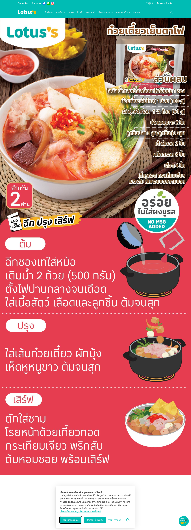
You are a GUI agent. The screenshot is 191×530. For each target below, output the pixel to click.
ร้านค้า (80, 12)
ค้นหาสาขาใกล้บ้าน (165, 3)
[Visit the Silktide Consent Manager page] (128, 520)
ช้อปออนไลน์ (23, 3)
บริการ (71, 12)
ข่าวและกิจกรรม (105, 12)
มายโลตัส (60, 12)
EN (151, 3)
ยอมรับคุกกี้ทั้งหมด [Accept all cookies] (71, 520)
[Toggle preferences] (114, 520)
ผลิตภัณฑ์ (90, 12)
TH (147, 3)
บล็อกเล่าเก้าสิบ (123, 12)
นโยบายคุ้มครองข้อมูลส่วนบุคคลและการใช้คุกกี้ (80, 511)
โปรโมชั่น (49, 12)
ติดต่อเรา (137, 12)
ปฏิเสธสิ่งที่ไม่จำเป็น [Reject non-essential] (94, 520)
